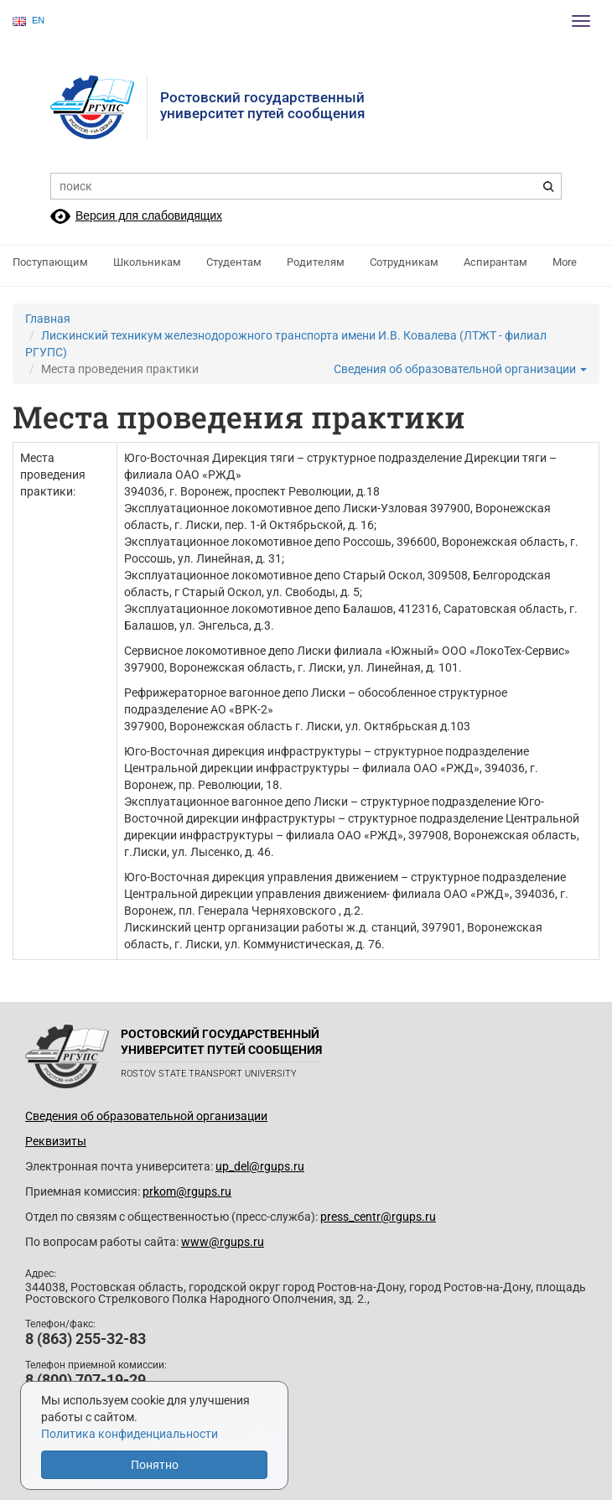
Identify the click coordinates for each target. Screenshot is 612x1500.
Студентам (234, 262)
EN (28, 20)
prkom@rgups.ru (187, 1191)
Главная (47, 318)
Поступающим (50, 262)
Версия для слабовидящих (148, 215)
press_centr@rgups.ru (378, 1216)
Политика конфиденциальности (129, 1433)
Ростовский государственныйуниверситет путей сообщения (262, 105)
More (564, 262)
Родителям (316, 262)
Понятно (155, 1464)
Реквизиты (55, 1141)
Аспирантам (495, 262)
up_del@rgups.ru (259, 1166)
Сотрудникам (404, 262)
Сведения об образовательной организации (460, 369)
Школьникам (147, 262)
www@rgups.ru (222, 1241)
